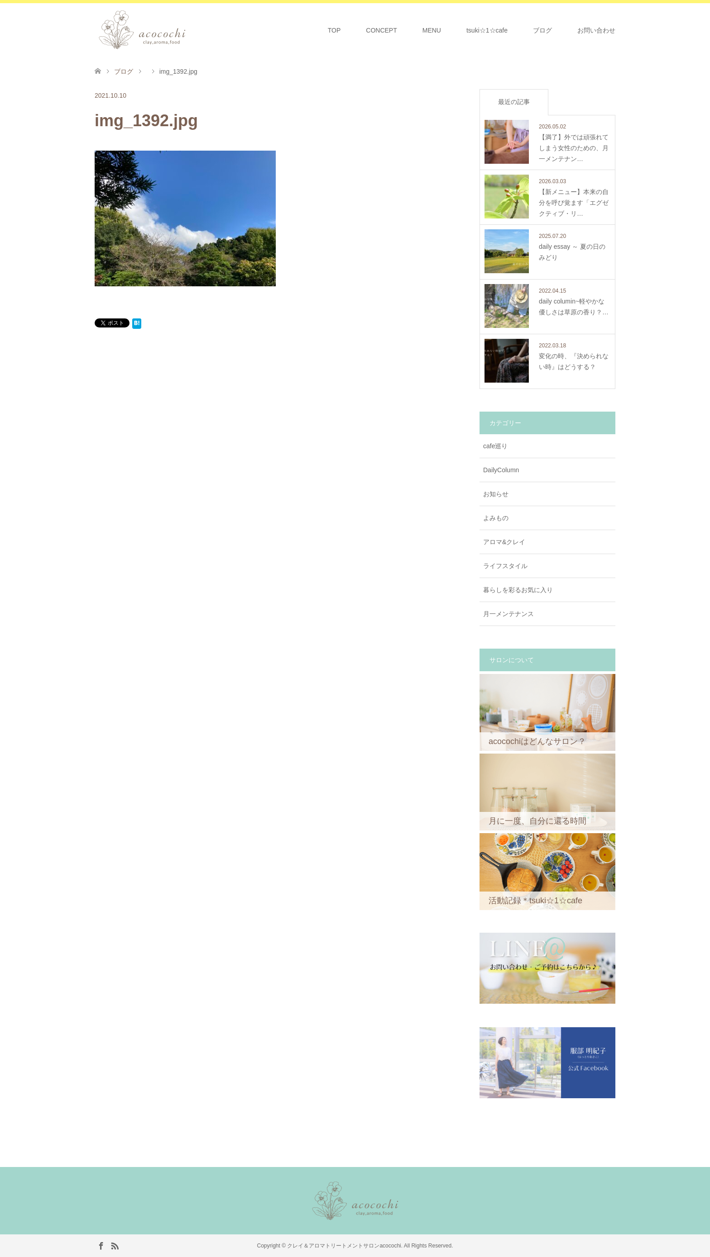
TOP (334, 30)
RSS (114, 1245)
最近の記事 (514, 101)
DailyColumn (501, 470)
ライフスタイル (505, 565)
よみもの (496, 518)
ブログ (542, 30)
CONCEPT (381, 30)
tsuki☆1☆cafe (487, 30)
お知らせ (496, 494)
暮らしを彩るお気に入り (518, 589)
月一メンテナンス (508, 613)
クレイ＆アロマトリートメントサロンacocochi (344, 1246)
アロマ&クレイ (504, 541)
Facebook (101, 1245)
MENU (431, 30)
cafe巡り (495, 446)
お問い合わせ (596, 30)
